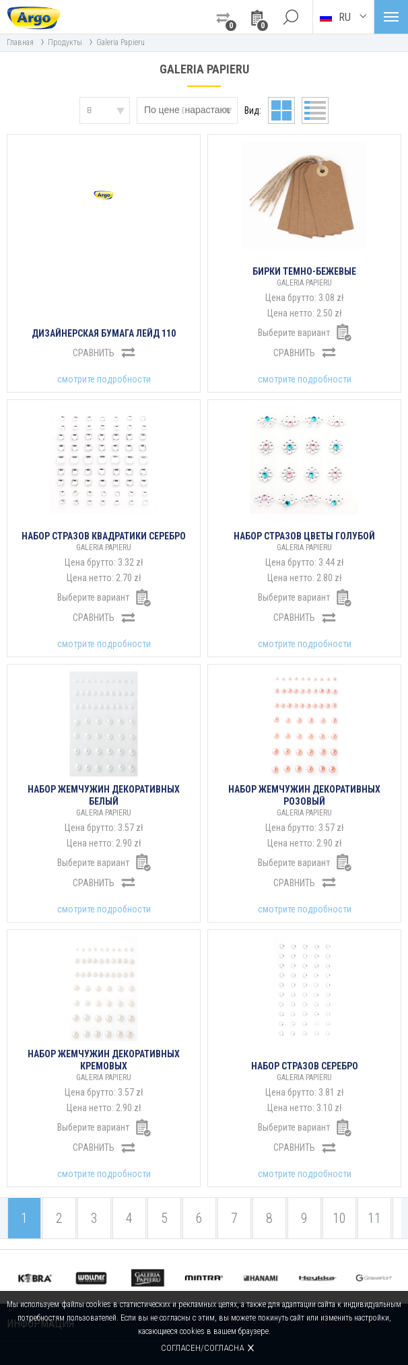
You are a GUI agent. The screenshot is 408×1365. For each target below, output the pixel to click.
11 (374, 1218)
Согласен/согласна (202, 1348)
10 (339, 1218)
